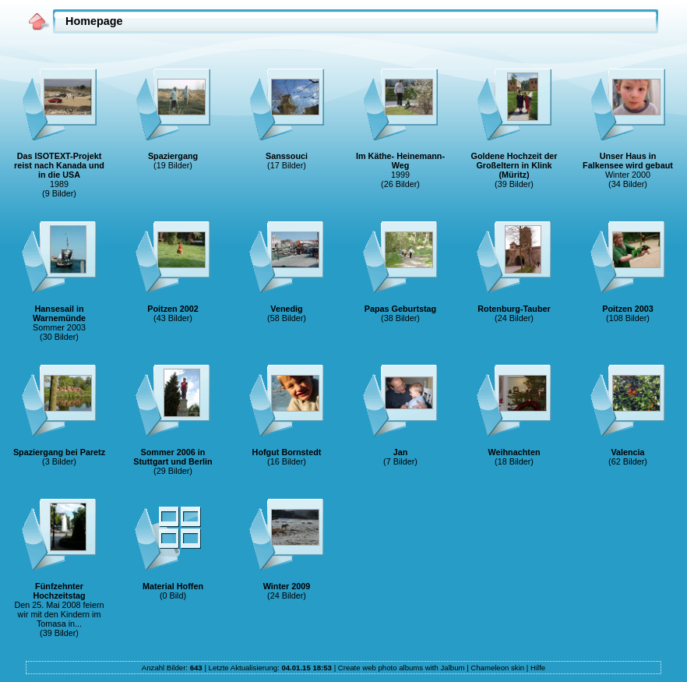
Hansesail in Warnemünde (59, 313)
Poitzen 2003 (627, 308)
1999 (400, 174)
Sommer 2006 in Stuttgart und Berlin (172, 456)
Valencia (627, 452)
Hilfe (537, 667)
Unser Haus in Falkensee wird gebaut (628, 160)
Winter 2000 (627, 174)
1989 (59, 184)
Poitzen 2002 (172, 308)
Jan (400, 452)
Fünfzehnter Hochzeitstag (59, 590)
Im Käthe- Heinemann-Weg (400, 160)
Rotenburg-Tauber (513, 308)
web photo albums (392, 667)
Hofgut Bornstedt (287, 452)
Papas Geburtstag (400, 308)
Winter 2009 (287, 586)
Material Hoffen (173, 586)
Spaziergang (173, 156)
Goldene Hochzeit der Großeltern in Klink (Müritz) (514, 165)
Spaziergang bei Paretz (59, 452)
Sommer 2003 (59, 327)
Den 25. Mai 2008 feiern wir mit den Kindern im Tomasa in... (59, 614)
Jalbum (453, 667)
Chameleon (489, 667)
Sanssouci (287, 156)
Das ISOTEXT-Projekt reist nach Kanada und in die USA (59, 165)
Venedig (286, 308)
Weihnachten (514, 452)
